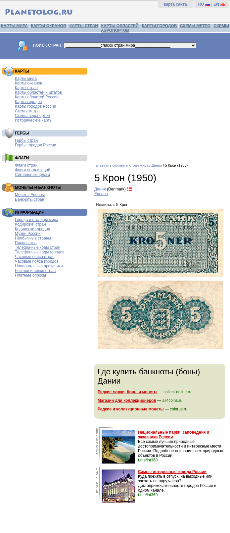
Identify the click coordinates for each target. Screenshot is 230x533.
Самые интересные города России (172, 471)
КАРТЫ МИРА (14, 26)
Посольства (26, 242)
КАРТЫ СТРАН (83, 26)
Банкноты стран (29, 199)
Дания (157, 165)
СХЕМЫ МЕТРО (195, 26)
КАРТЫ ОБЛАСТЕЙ (120, 26)
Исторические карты (34, 120)
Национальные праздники (39, 266)
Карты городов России (35, 106)
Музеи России (28, 233)
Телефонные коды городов (40, 252)
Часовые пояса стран (35, 256)
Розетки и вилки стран (35, 270)
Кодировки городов (32, 229)
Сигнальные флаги (32, 174)
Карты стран (26, 87)
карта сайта (175, 4)
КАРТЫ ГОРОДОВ (159, 26)
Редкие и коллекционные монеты (131, 409)
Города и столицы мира (36, 219)
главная (102, 165)
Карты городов (28, 101)
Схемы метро (27, 111)
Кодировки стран (30, 224)
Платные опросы (30, 275)
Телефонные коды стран (37, 247)
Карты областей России (37, 97)
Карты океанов (28, 83)
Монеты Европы (30, 194)
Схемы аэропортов (32, 115)
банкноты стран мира (130, 165)
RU (201, 4)
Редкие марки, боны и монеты (127, 392)
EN (216, 4)
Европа (101, 193)
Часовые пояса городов (37, 261)
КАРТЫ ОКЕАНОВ (48, 26)
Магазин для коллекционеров (127, 400)
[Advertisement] (160, 108)
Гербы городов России (35, 145)
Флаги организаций (32, 170)
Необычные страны (33, 238)
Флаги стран (26, 165)
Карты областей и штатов (38, 92)
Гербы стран (26, 140)
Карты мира (26, 78)
